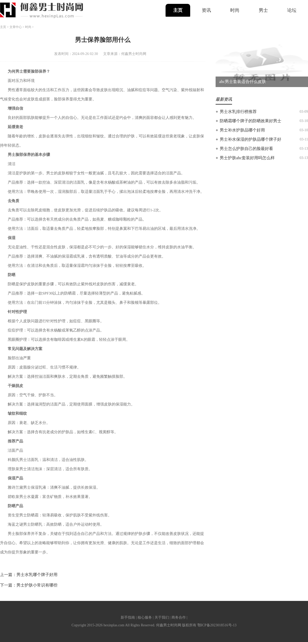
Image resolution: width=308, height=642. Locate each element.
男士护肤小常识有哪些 (36, 585)
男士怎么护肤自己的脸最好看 (246, 148)
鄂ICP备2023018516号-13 (216, 625)
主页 (177, 10)
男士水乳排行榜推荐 (238, 111)
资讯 (206, 10)
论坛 (291, 10)
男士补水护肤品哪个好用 (242, 130)
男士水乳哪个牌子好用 (36, 574)
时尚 (234, 10)
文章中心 (15, 27)
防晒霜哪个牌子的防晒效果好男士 (250, 121)
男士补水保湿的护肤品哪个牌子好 (250, 139)
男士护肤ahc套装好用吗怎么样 (247, 158)
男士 (263, 10)
